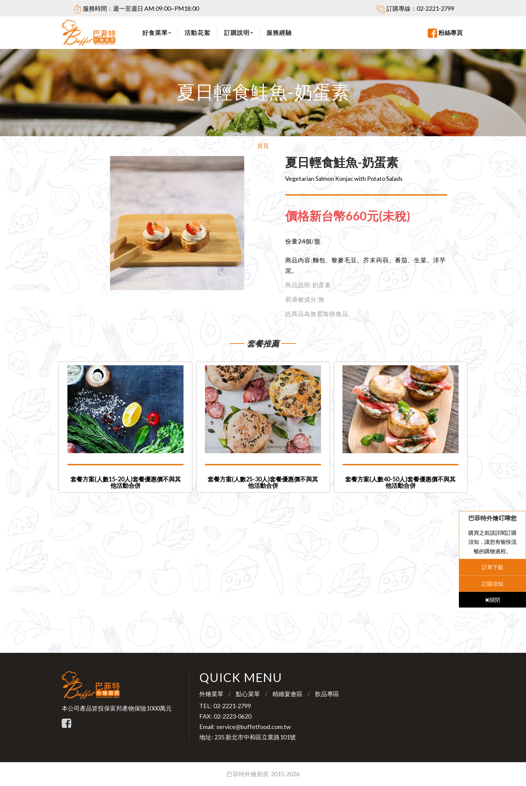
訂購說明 (237, 32)
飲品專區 (327, 693)
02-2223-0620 (232, 716)
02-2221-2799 (435, 8)
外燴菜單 (211, 693)
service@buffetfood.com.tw (253, 726)
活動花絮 (197, 32)
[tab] (353, 216)
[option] (177, 223)
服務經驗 (279, 32)
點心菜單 (248, 693)
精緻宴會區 (287, 693)
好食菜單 (155, 32)
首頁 (263, 145)
